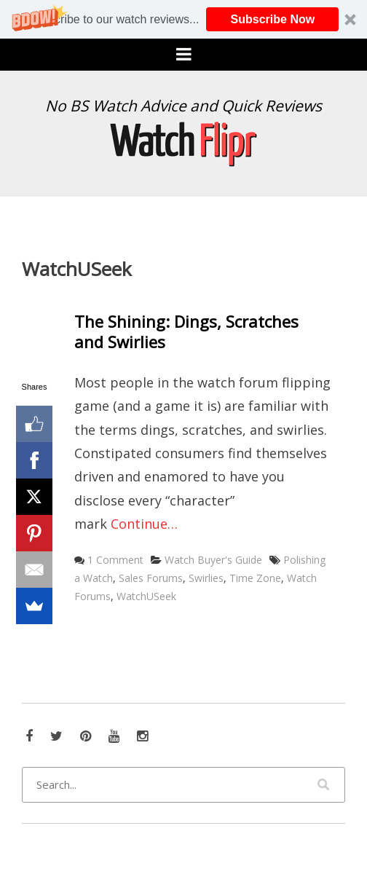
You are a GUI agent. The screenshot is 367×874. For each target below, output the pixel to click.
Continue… (144, 523)
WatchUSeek (146, 596)
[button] (183, 19)
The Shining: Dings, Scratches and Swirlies (186, 331)
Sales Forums (151, 578)
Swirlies (206, 578)
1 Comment (115, 560)
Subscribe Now (273, 19)
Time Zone (255, 578)
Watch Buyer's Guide (213, 560)
